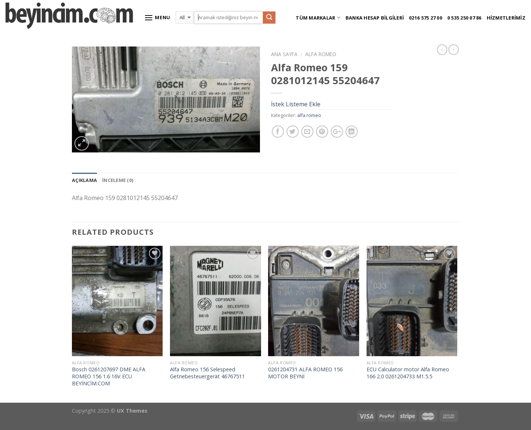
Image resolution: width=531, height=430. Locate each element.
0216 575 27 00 (425, 17)
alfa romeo (320, 54)
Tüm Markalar (318, 17)
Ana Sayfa (284, 54)
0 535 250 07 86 (464, 17)
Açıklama (84, 180)
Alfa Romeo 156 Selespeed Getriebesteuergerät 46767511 (207, 373)
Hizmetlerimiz (506, 17)
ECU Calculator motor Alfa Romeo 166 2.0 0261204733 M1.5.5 (408, 373)
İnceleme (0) (117, 180)
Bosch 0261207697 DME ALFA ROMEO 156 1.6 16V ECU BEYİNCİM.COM (108, 376)
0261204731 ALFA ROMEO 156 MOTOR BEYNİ (305, 373)
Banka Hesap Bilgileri (375, 17)
